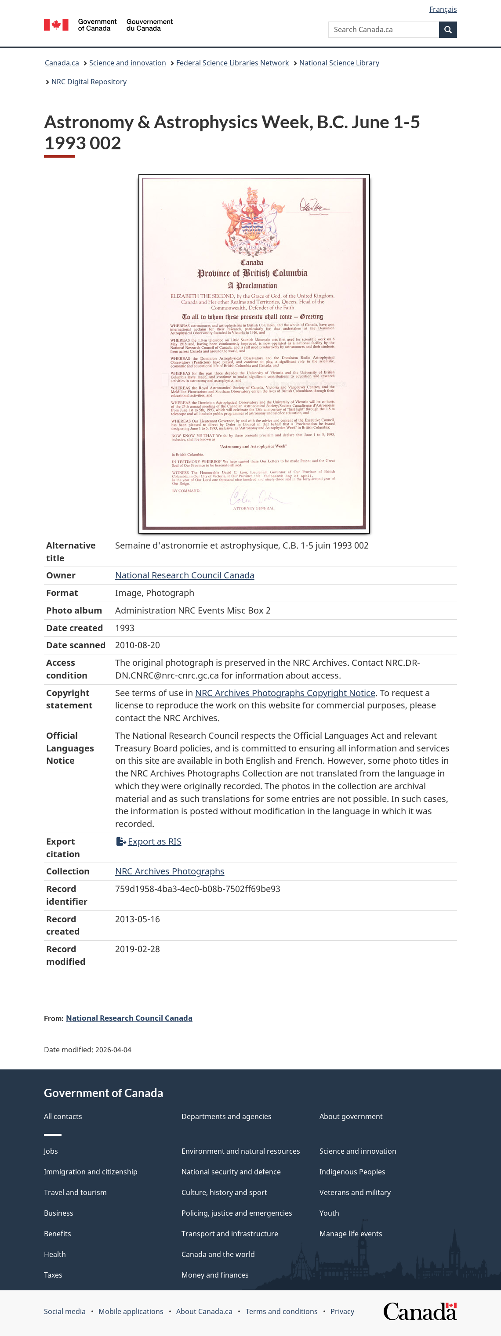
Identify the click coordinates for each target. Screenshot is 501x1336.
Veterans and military (355, 1192)
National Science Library (339, 63)
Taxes (53, 1275)
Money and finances (215, 1275)
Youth (329, 1213)
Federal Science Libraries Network (232, 63)
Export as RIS (149, 841)
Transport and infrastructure (230, 1234)
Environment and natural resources (241, 1151)
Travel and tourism (75, 1192)
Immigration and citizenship (91, 1172)
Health (55, 1254)
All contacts (63, 1116)
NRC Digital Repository (89, 82)
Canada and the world (218, 1254)
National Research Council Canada (184, 575)
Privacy (342, 1311)
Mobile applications (130, 1311)
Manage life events (350, 1234)
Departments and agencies (227, 1116)
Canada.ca (62, 63)
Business (58, 1213)
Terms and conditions (282, 1311)
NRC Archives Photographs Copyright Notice (285, 693)
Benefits (57, 1234)
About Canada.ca (204, 1311)
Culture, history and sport (224, 1192)
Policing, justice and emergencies (237, 1213)
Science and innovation (127, 63)
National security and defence (231, 1172)
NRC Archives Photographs (170, 871)
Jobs (51, 1151)
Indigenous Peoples (352, 1172)
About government (351, 1116)
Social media (65, 1311)
